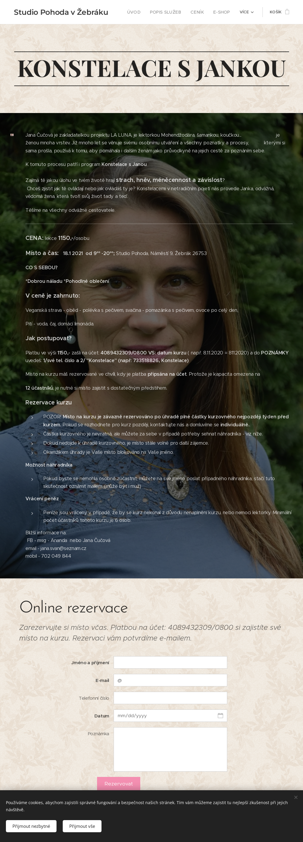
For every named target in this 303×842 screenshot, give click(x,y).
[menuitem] (141, 12)
